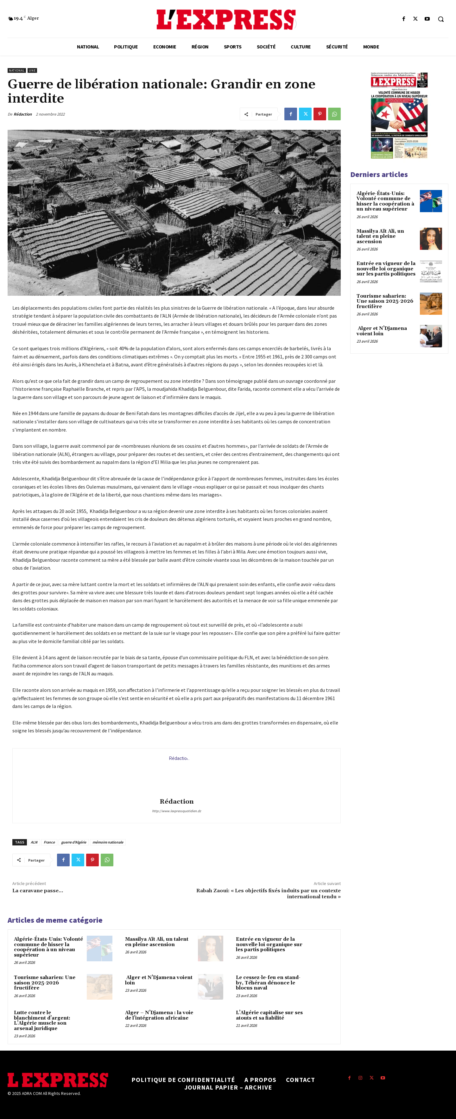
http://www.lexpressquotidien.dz (176, 811)
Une (32, 70)
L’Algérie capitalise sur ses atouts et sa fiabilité (269, 1015)
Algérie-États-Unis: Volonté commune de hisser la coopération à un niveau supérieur (48, 947)
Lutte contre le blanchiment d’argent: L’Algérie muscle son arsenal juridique (42, 1021)
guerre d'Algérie (73, 842)
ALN (34, 842)
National (17, 70)
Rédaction (23, 114)
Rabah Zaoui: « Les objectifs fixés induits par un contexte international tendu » (268, 894)
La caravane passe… (37, 891)
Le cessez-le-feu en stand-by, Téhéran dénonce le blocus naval (268, 983)
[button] (440, 19)
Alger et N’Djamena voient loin (159, 980)
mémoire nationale (107, 842)
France (49, 842)
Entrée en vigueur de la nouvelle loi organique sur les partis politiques (269, 944)
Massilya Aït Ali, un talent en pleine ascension (156, 942)
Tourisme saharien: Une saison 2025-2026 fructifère (44, 983)
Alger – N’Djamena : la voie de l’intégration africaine (159, 1015)
